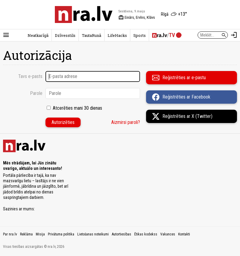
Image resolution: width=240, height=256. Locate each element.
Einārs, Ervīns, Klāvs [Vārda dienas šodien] (136, 18)
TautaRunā (91, 35)
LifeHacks (117, 35)
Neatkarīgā (38, 35)
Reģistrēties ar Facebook (181, 97)
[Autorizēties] (234, 35)
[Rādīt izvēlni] (6, 35)
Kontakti (184, 234)
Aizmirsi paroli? (125, 122)
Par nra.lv (10, 234)
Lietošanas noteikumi (93, 234)
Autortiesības (121, 234)
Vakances (167, 234)
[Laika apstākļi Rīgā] (174, 14)
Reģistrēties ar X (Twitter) (182, 116)
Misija (40, 234)
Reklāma (26, 234)
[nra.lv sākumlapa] (83, 14)
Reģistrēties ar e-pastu (179, 77)
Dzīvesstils (65, 35)
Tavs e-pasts (30, 76)
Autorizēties (63, 122)
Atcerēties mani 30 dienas (77, 108)
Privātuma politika (61, 234)
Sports (139, 35)
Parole (36, 93)
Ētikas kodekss (145, 234)
